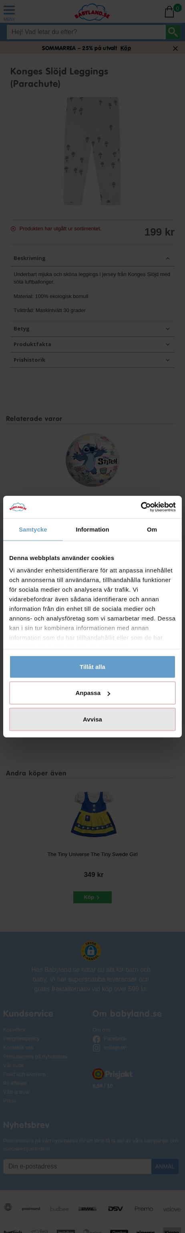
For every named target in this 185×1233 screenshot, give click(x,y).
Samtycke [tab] (33, 529)
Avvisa (92, 718)
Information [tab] (92, 529)
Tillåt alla (92, 666)
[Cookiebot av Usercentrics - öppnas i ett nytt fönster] (141, 507)
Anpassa (92, 692)
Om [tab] (152, 529)
